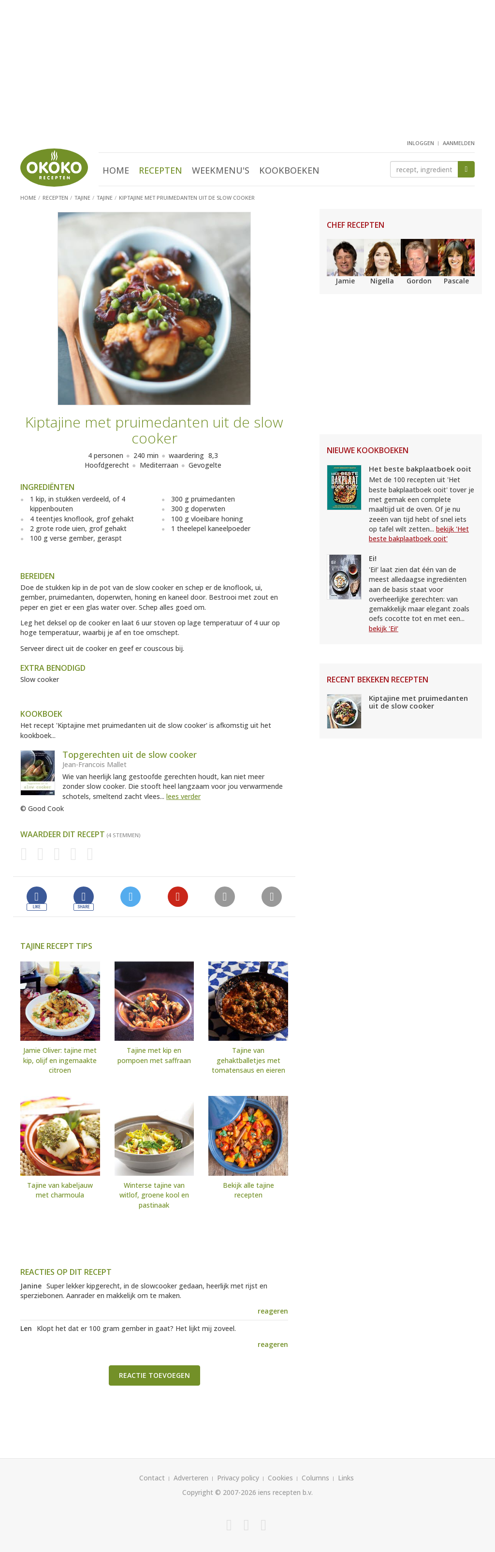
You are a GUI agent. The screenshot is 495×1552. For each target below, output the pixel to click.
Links (346, 1477)
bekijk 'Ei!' (383, 628)
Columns (315, 1477)
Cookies (280, 1477)
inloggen (420, 143)
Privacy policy (238, 1477)
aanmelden (459, 143)
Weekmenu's (220, 170)
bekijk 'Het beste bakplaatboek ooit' (419, 533)
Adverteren (191, 1477)
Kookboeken (289, 170)
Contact (152, 1477)
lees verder (183, 796)
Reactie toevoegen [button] (154, 1375)
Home (115, 170)
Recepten (160, 170)
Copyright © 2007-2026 (219, 1492)
